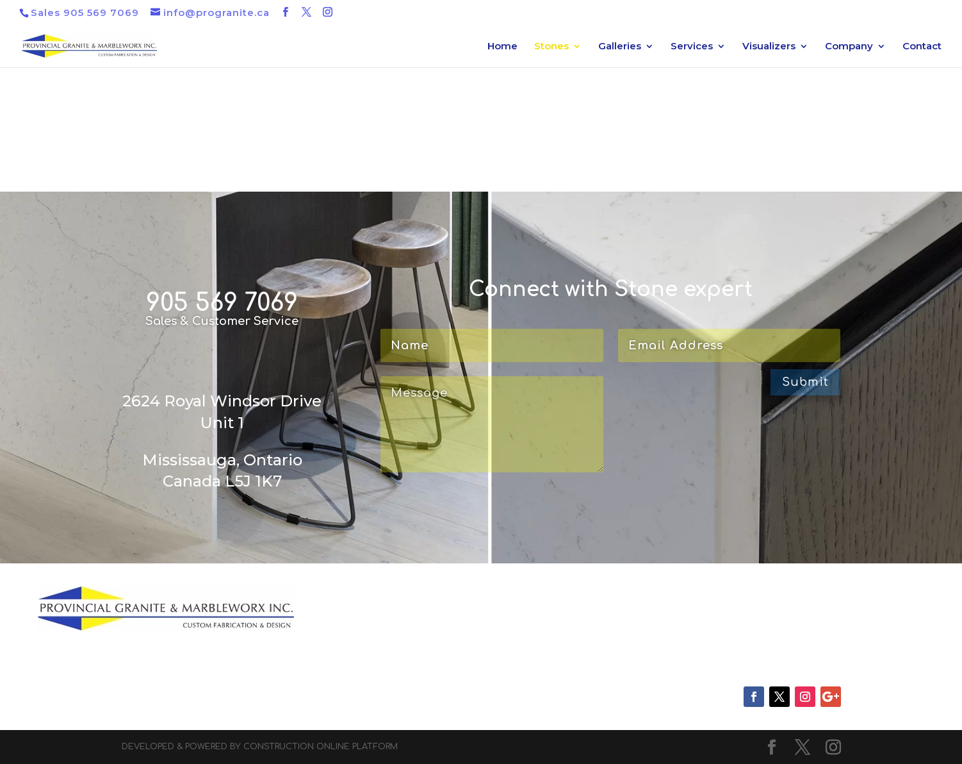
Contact (922, 47)
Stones (551, 47)
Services (692, 47)
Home (502, 47)
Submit (805, 382)
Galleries (619, 47)
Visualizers (768, 47)
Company (849, 47)
